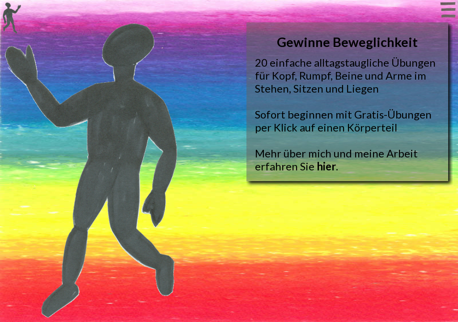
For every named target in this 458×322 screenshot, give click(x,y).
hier (326, 166)
